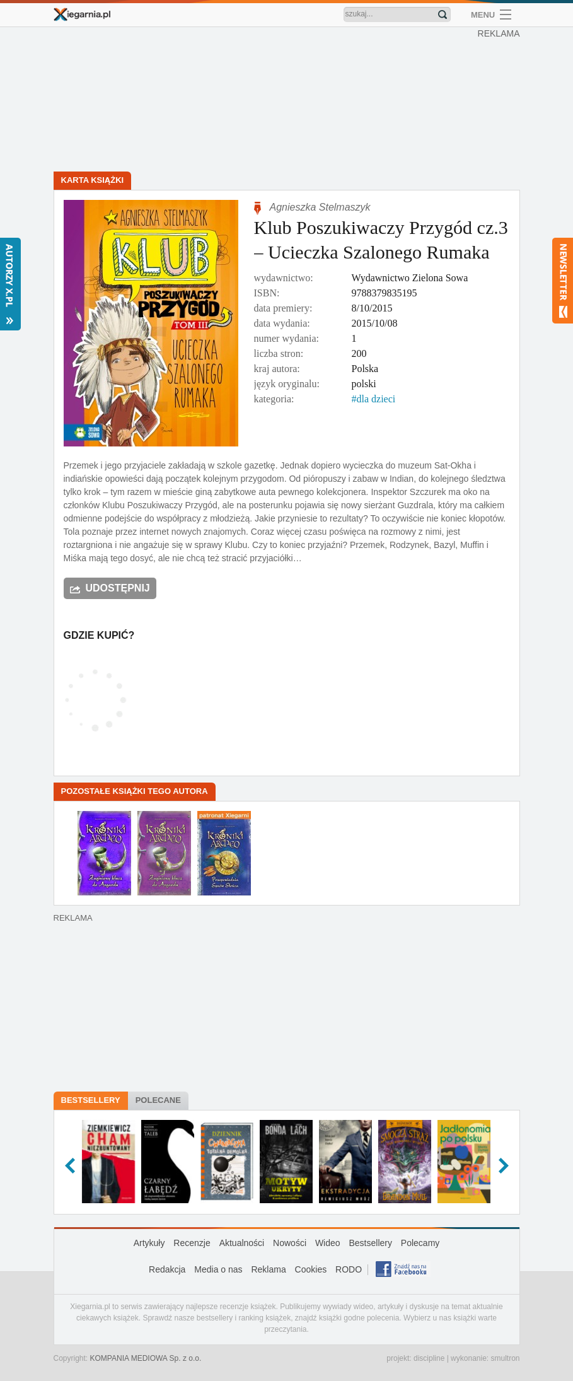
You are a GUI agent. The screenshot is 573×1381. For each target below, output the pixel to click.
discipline (429, 1358)
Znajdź (442, 14)
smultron (504, 1358)
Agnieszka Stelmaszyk (320, 207)
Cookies (311, 1269)
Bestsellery (90, 1100)
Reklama (268, 1269)
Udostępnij (118, 588)
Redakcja (167, 1269)
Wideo (327, 1243)
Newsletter (562, 280)
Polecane (158, 1100)
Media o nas (218, 1269)
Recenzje (191, 1243)
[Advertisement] (290, 101)
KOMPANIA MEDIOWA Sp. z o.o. (146, 1358)
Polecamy (420, 1243)
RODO (348, 1269)
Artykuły (149, 1243)
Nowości (289, 1243)
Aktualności (242, 1243)
